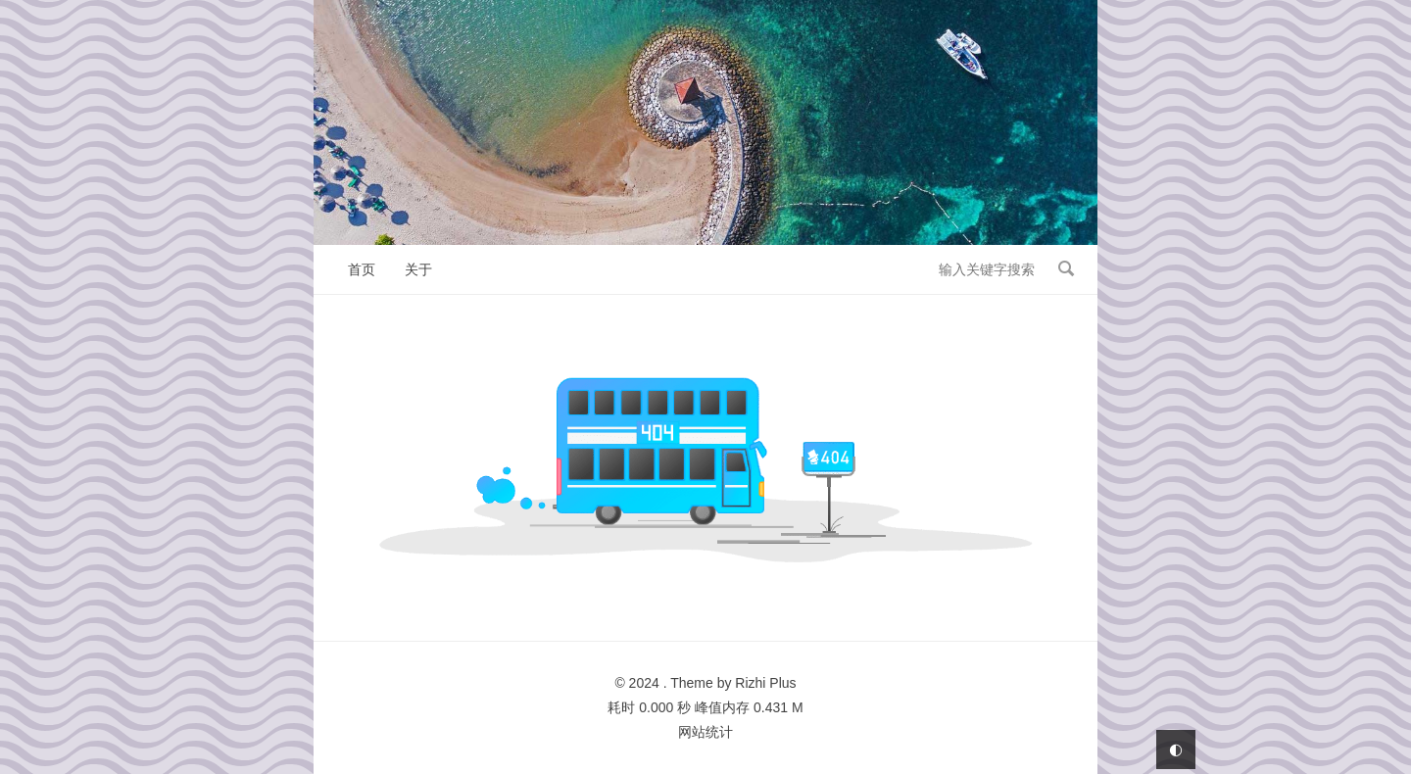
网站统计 (705, 732)
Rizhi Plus (765, 683)
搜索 (1066, 268)
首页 (361, 269)
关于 (418, 269)
